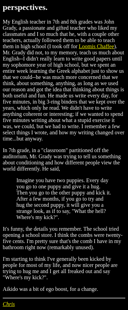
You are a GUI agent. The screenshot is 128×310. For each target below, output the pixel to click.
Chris (9, 304)
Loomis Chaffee (96, 46)
